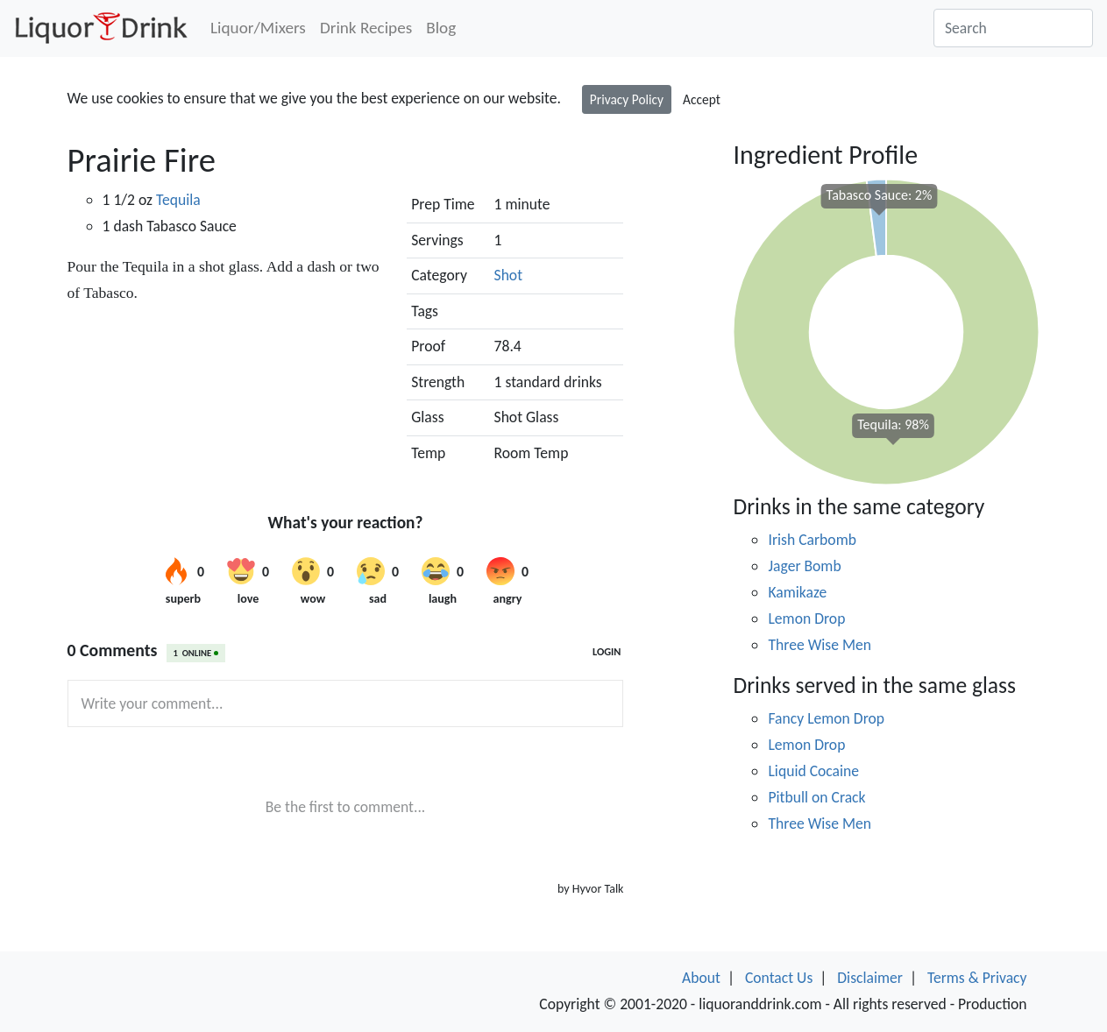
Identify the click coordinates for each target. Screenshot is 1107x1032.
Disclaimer (870, 977)
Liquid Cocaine (813, 771)
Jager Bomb (804, 566)
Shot (508, 275)
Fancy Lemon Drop (826, 718)
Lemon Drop (806, 618)
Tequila (178, 199)
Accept (701, 99)
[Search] (1013, 28)
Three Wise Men (819, 644)
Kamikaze (797, 592)
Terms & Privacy (977, 977)
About (701, 977)
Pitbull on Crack (816, 797)
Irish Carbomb (811, 539)
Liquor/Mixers (258, 28)
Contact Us (779, 977)
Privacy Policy (626, 99)
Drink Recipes (366, 28)
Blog (441, 28)
